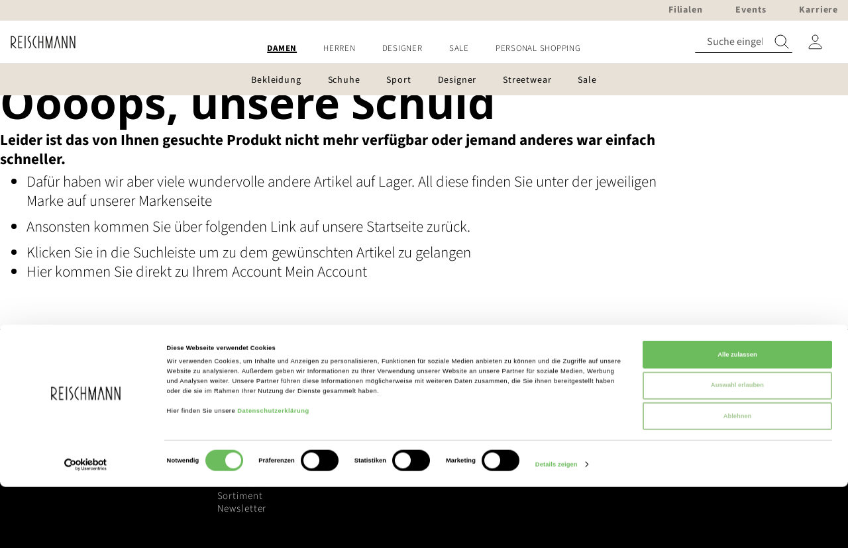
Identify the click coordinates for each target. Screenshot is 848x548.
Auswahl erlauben (737, 446)
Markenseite (175, 201)
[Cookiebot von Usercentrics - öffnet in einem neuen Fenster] (86, 526)
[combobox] (743, 42)
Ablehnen (737, 477)
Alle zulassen (737, 415)
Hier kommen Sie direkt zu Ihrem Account (155, 272)
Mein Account (326, 272)
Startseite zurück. (418, 227)
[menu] (424, 49)
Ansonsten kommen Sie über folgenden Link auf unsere (196, 227)
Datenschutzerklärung (273, 472)
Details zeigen (556, 526)
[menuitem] (282, 49)
